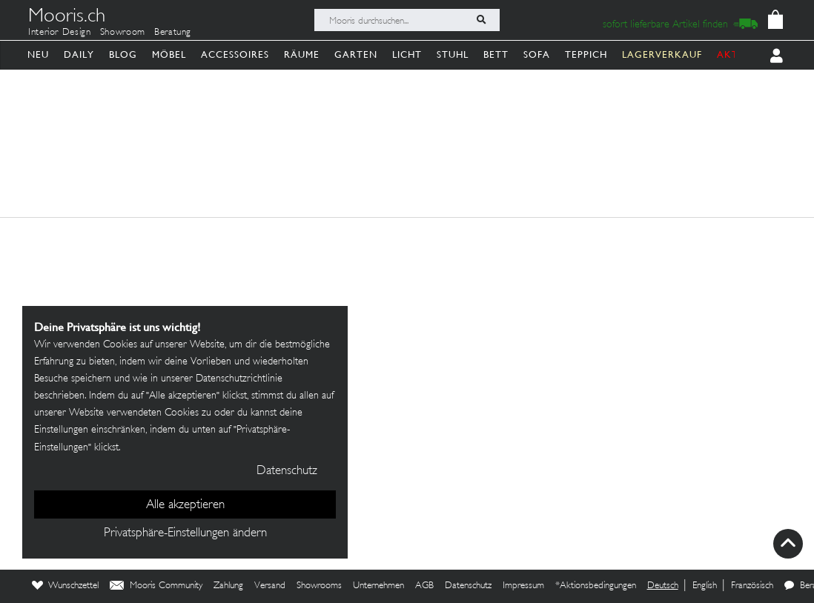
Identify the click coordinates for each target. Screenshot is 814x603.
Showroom (122, 32)
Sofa (536, 54)
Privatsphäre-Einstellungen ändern (185, 533)
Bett (496, 54)
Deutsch (662, 586)
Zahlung (228, 586)
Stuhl (453, 54)
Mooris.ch (66, 17)
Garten (355, 54)
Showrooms (319, 586)
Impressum (523, 586)
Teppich (586, 54)
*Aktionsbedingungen (595, 586)
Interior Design (59, 32)
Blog (123, 54)
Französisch (752, 586)
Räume (302, 54)
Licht (407, 54)
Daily (79, 54)
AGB (424, 586)
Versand (269, 586)
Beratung (172, 32)
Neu (38, 54)
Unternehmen (378, 586)
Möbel (169, 54)
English (704, 586)
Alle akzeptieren (185, 505)
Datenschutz (468, 586)
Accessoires (235, 54)
